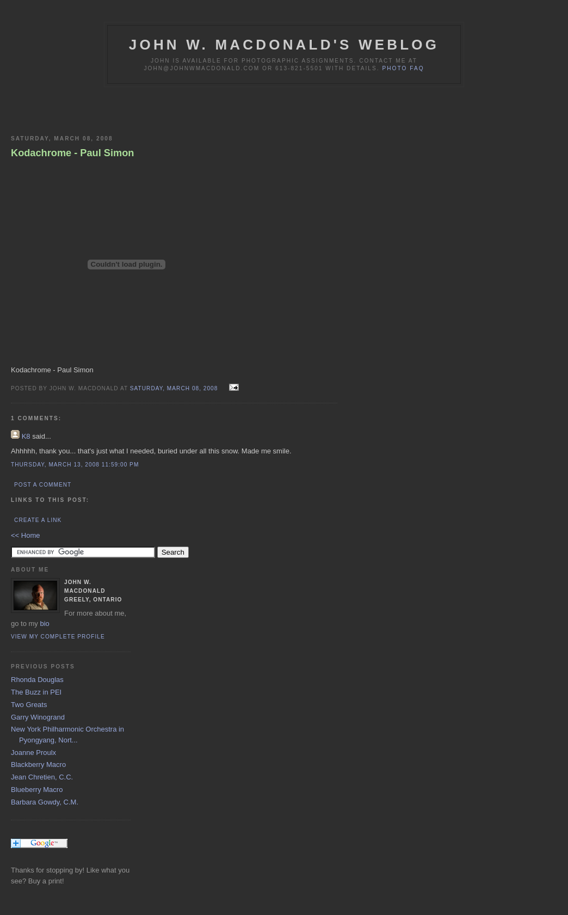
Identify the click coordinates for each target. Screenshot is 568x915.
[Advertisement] (138, 109)
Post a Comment (42, 485)
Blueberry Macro (37, 789)
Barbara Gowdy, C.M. (44, 802)
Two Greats (29, 705)
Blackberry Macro (38, 764)
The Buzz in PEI (36, 692)
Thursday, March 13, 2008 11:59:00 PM (75, 465)
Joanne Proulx (33, 752)
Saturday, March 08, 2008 (175, 388)
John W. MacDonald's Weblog (284, 44)
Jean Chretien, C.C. (42, 777)
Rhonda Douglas (37, 679)
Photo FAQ (403, 68)
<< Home (25, 535)
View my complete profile (58, 637)
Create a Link (37, 520)
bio (44, 623)
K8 (26, 436)
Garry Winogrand (38, 717)
